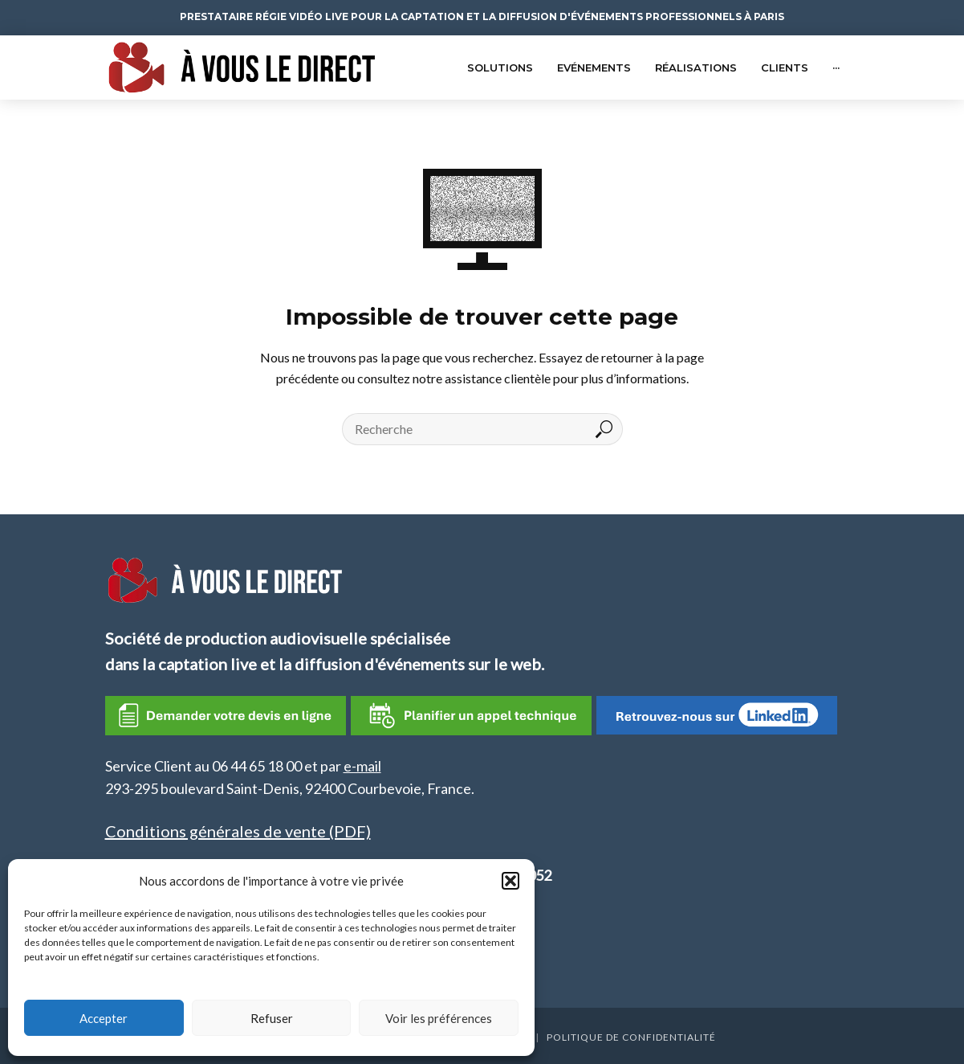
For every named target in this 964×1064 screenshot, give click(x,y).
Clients (784, 67)
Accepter (103, 1018)
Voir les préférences (438, 1018)
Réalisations (696, 67)
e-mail (362, 766)
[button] (510, 881)
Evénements (594, 67)
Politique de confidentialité (631, 1037)
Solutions (500, 67)
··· (836, 67)
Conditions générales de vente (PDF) (238, 831)
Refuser (271, 1018)
